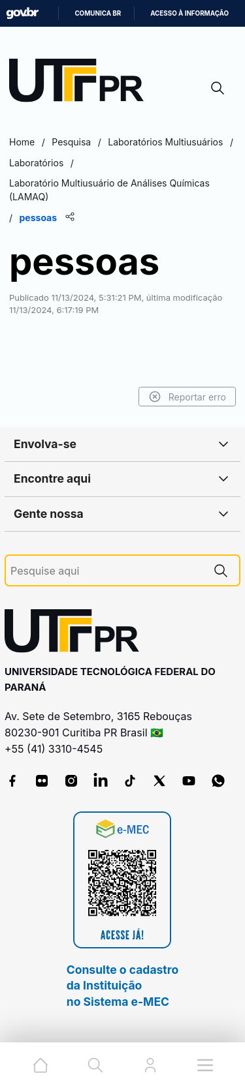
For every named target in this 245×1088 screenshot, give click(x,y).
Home (22, 141)
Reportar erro (187, 396)
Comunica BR (97, 13)
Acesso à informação (189, 13)
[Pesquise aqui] (106, 571)
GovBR (22, 13)
